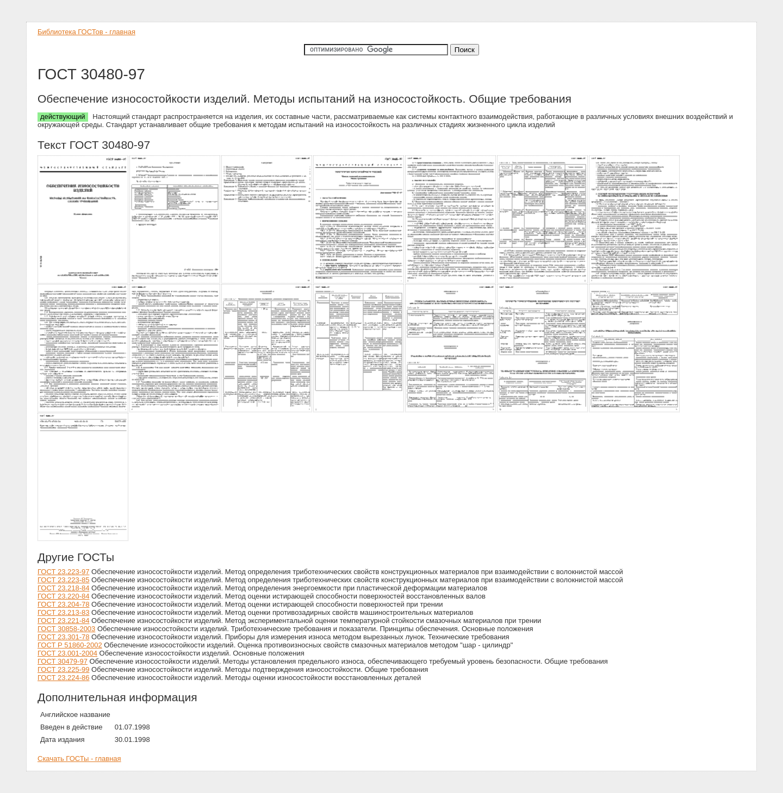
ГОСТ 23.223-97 (63, 572)
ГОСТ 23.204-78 (63, 604)
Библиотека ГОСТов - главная (86, 32)
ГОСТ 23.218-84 (63, 588)
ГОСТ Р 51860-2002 (70, 645)
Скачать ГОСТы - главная (79, 758)
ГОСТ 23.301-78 (63, 637)
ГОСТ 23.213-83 (63, 612)
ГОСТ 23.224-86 (63, 678)
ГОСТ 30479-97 (63, 661)
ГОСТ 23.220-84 (63, 596)
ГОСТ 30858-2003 (66, 629)
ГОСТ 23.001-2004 (67, 653)
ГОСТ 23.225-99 (63, 669)
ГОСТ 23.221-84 (63, 620)
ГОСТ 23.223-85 (63, 580)
